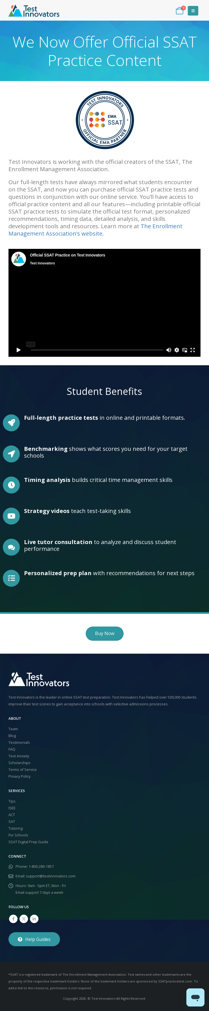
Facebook (13, 919)
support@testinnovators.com (51, 876)
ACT (11, 814)
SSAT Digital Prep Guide (28, 842)
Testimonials (19, 742)
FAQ (11, 749)
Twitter (24, 919)
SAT (11, 821)
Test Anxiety (18, 756)
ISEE (12, 808)
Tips (12, 801)
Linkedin (34, 919)
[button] (193, 11)
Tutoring (15, 828)
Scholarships (19, 762)
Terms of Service (22, 769)
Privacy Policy (19, 776)
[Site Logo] (33, 11)
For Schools (18, 835)
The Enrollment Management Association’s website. (95, 229)
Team (13, 729)
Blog (12, 735)
